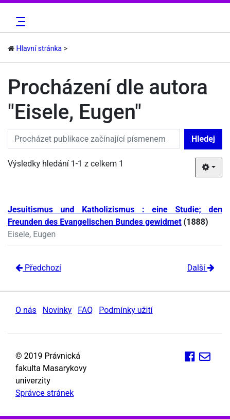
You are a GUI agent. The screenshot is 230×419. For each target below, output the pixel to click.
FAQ (85, 310)
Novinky (57, 310)
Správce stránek (44, 393)
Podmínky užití (125, 310)
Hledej (203, 139)
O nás (26, 310)
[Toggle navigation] (19, 21)
